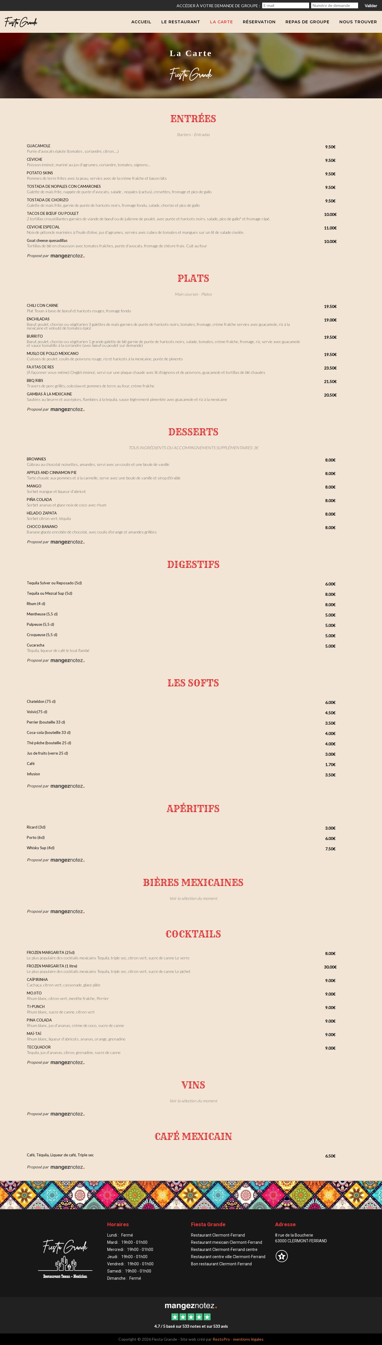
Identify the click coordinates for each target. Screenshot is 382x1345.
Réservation (259, 21)
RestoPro (221, 1339)
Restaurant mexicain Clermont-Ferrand (226, 1242)
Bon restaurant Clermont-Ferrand (221, 1264)
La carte (221, 21)
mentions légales (248, 1339)
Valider (371, 5)
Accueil (141, 21)
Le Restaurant (180, 21)
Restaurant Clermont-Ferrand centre (224, 1249)
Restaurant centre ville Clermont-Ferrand (228, 1256)
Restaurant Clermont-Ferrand (218, 1235)
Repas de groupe (307, 21)
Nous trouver (358, 21)
